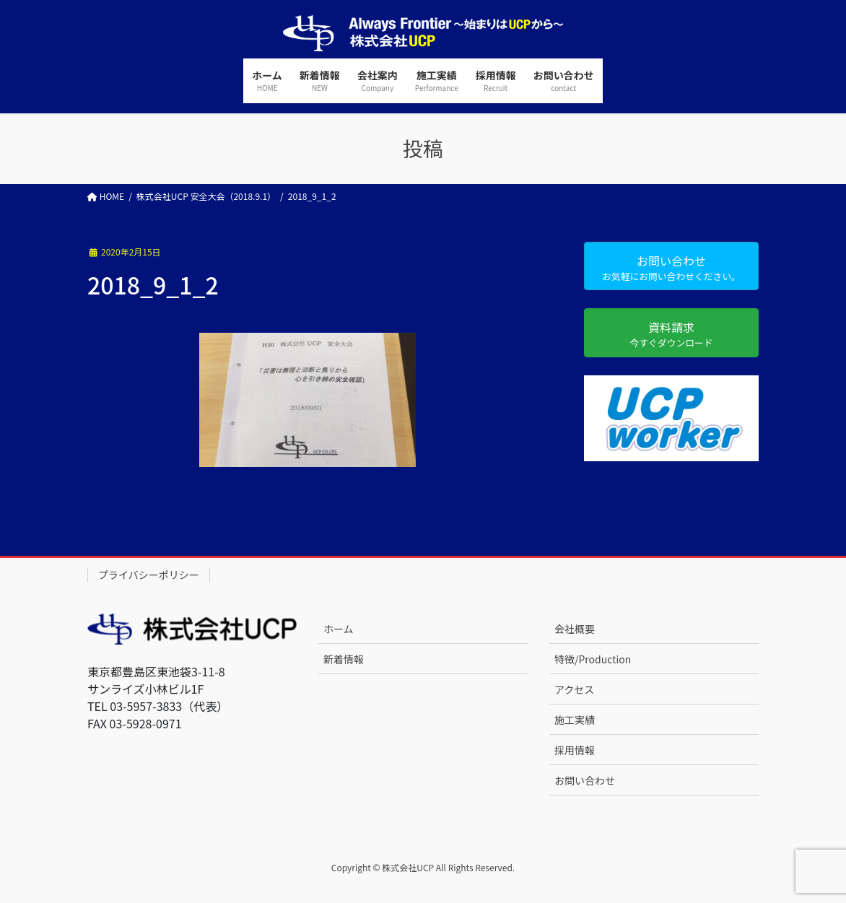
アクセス (574, 689)
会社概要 (574, 628)
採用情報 (574, 750)
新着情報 (343, 659)
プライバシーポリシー (148, 574)
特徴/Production (592, 659)
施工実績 (574, 719)
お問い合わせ (584, 780)
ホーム (338, 628)
